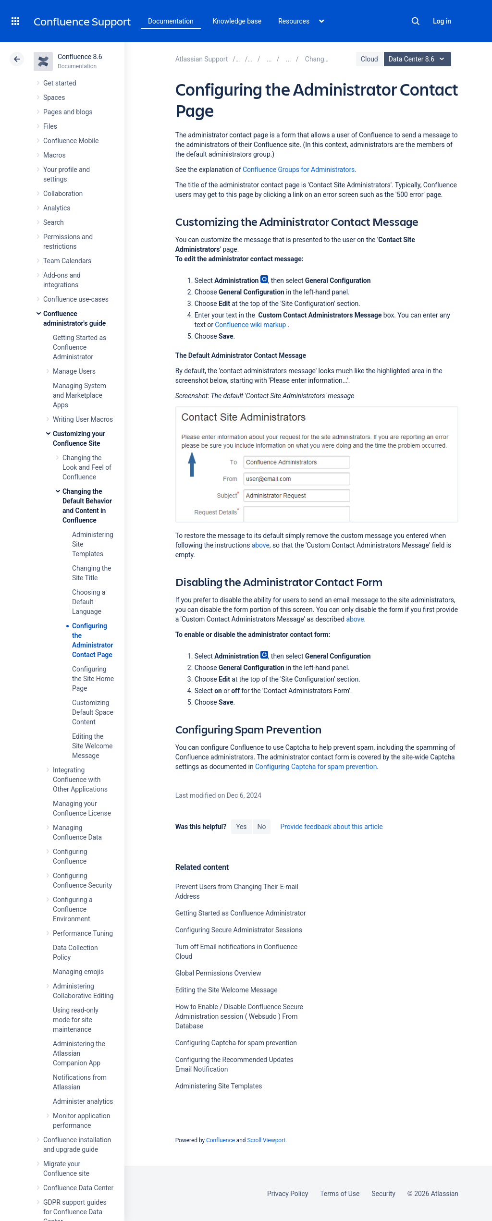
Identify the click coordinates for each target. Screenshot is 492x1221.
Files (50, 126)
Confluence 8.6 (80, 57)
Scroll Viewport (266, 1140)
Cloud (369, 59)
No (262, 826)
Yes (241, 826)
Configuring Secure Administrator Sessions (238, 930)
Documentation (171, 21)
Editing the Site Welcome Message (92, 746)
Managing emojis (78, 972)
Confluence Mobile (70, 141)
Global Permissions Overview (218, 973)
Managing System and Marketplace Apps (79, 395)
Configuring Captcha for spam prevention (316, 766)
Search (415, 21)
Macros (54, 155)
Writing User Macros (83, 419)
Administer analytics (83, 1101)
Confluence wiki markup (250, 325)
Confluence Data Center (78, 1188)
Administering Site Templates (218, 1086)
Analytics (56, 208)
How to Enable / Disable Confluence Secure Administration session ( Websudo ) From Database (239, 1016)
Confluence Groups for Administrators (299, 169)
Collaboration (63, 193)
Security (383, 1193)
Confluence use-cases (76, 299)
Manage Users (74, 371)
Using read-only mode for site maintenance (75, 1019)
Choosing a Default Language (88, 601)
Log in (442, 21)
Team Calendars (67, 261)
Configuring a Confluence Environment (73, 909)
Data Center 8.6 (419, 59)
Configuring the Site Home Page (93, 678)
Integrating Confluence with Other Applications (80, 779)
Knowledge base (237, 21)
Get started (59, 83)
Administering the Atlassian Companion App (79, 1053)
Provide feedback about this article (331, 826)
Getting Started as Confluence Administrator (79, 347)
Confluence (220, 1140)
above (261, 545)
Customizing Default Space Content (92, 712)
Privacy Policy (287, 1193)
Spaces (54, 97)
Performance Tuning (83, 933)
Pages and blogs (67, 112)
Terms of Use (339, 1193)
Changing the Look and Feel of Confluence (86, 467)
